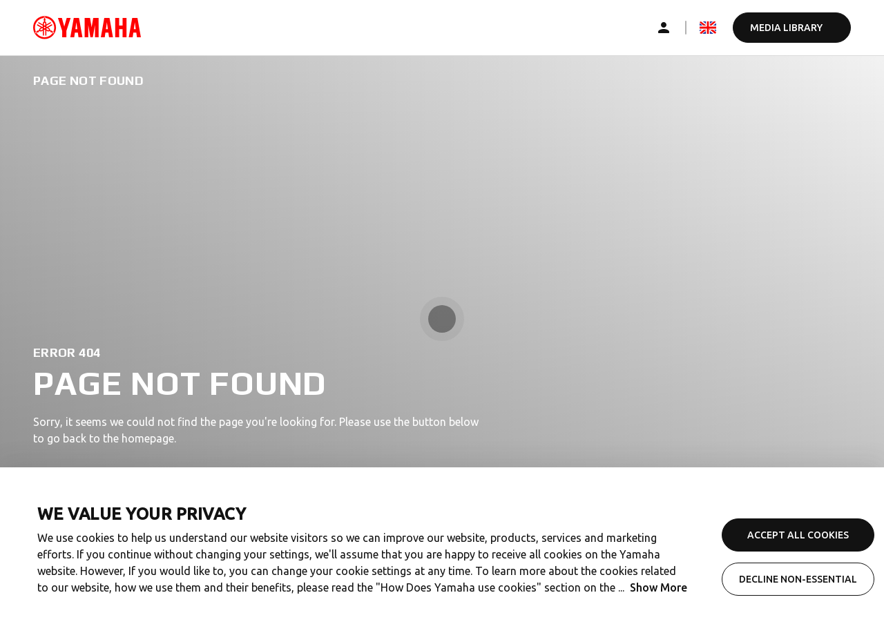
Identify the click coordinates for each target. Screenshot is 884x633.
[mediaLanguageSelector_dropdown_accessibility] (708, 27)
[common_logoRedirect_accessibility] (87, 27)
